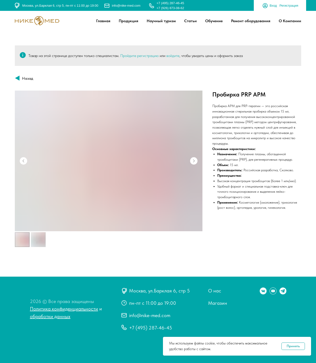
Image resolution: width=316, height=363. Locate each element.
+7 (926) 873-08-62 (170, 8)
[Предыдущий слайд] (23, 161)
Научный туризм (161, 21)
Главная (103, 21)
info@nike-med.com (126, 5)
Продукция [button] (128, 21)
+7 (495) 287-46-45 (170, 3)
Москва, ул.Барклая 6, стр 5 (159, 291)
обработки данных (50, 316)
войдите (172, 55)
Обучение (214, 21)
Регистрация (288, 5)
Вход (273, 5)
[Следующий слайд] (194, 161)
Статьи (190, 21)
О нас (214, 291)
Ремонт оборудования (250, 21)
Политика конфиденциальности (64, 309)
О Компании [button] (290, 21)
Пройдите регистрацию (139, 55)
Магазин (217, 303)
